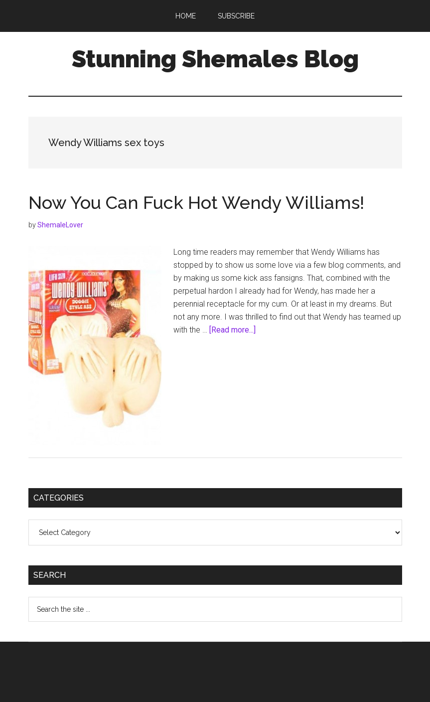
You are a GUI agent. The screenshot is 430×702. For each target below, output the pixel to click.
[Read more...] (232, 330)
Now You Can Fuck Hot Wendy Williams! (196, 202)
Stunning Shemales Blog (215, 59)
